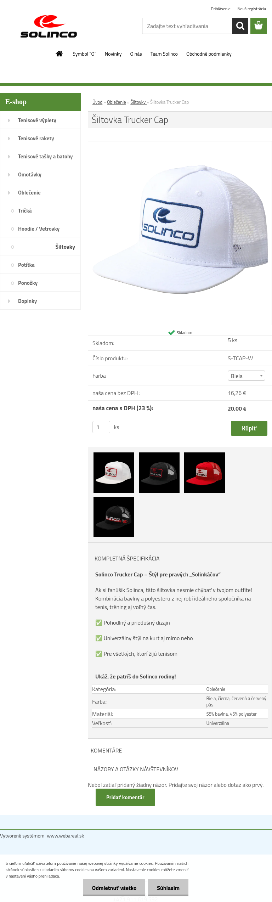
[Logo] (48, 26)
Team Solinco (164, 53)
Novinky (113, 53)
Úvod (97, 102)
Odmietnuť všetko (114, 888)
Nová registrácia (251, 8)
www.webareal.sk (65, 835)
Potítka (26, 265)
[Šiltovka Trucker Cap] (180, 144)
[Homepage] (59, 53)
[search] (240, 26)
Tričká (25, 211)
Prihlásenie (221, 8)
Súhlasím (168, 888)
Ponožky (28, 283)
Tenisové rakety (36, 138)
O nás (136, 53)
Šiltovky (65, 246)
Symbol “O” (84, 53)
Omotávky (29, 174)
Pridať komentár (125, 797)
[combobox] (247, 375)
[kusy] (101, 427)
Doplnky (27, 301)
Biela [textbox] (237, 376)
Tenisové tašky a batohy (45, 156)
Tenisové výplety (37, 120)
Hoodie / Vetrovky (39, 229)
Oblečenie (29, 192)
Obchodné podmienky (209, 53)
